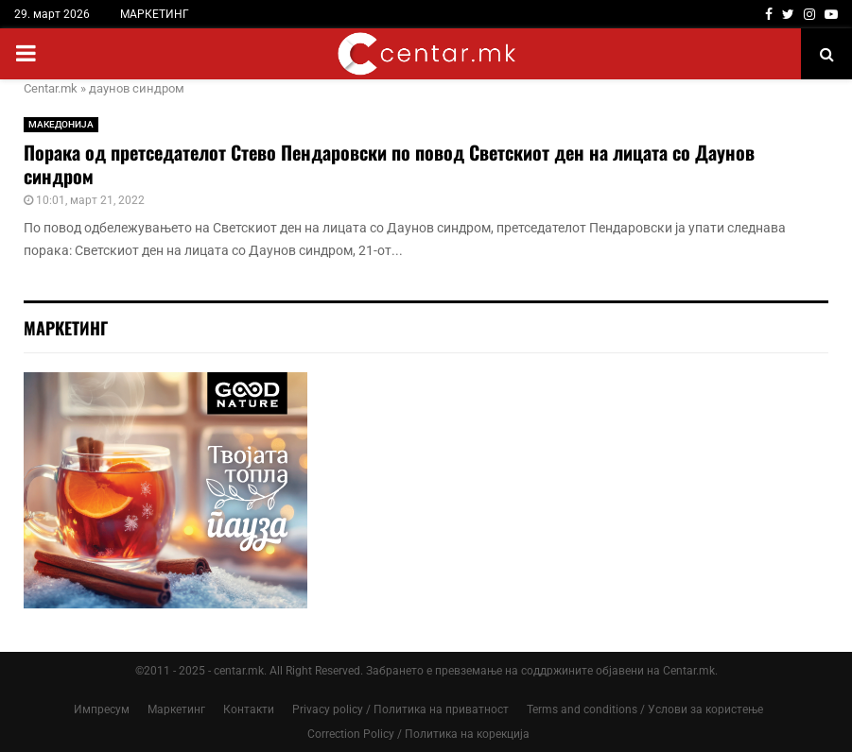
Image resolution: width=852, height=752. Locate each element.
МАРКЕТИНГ (154, 14)
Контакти (248, 709)
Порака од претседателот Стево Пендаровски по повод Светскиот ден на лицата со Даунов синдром (389, 164)
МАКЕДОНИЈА (61, 124)
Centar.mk (51, 88)
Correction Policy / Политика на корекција (418, 734)
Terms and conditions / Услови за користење (645, 709)
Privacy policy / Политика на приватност (400, 709)
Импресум (102, 709)
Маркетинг (176, 709)
